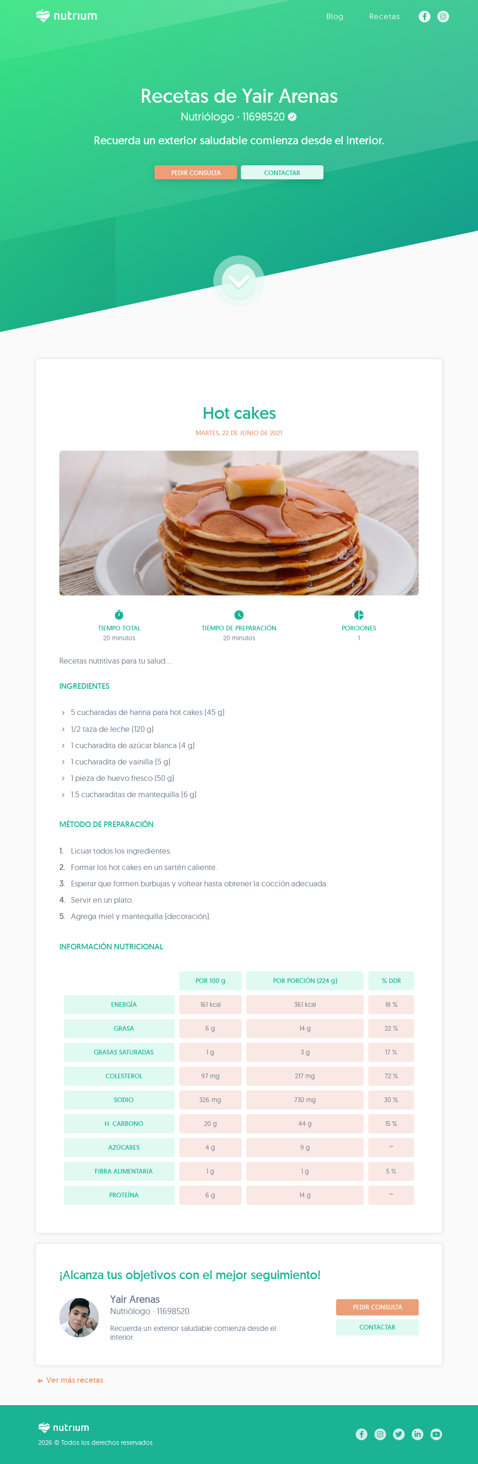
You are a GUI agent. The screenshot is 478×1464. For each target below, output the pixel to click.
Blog (335, 16)
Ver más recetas (69, 1380)
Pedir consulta (196, 173)
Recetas (384, 16)
